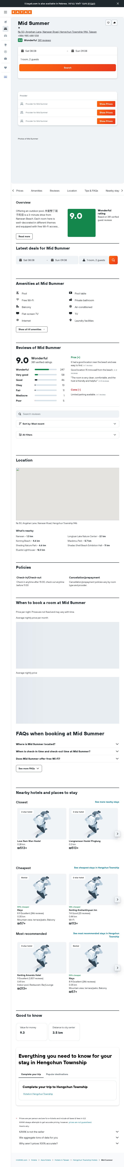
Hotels (34, 1160)
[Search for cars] (5, 35)
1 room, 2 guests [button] (30, 59)
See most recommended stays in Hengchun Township (96, 935)
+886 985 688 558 (28, 35)
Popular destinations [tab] (57, 1074)
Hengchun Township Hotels (85, 1160)
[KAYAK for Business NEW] (5, 58)
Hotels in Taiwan (62, 1160)
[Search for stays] (5, 29)
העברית (91, 3)
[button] (118, 3)
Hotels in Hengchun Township (38, 1094)
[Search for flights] (5, 22)
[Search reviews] (70, 414)
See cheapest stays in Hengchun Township (96, 867)
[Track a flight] (5, 51)
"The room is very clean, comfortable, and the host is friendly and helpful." (93, 379)
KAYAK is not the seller (69, 1132)
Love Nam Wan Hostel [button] (29, 841)
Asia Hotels (46, 1160)
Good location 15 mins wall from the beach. (94, 371)
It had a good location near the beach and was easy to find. (93, 364)
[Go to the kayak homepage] (22, 12)
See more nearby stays (107, 801)
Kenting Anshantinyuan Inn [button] (83, 910)
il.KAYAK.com (21, 1160)
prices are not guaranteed (80, 1122)
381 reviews (44, 40)
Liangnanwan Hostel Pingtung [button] (84, 841)
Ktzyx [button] (20, 910)
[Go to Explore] (5, 45)
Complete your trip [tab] (31, 1074)
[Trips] (5, 67)
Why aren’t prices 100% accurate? (69, 1143)
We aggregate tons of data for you (69, 1137)
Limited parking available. (88, 394)
